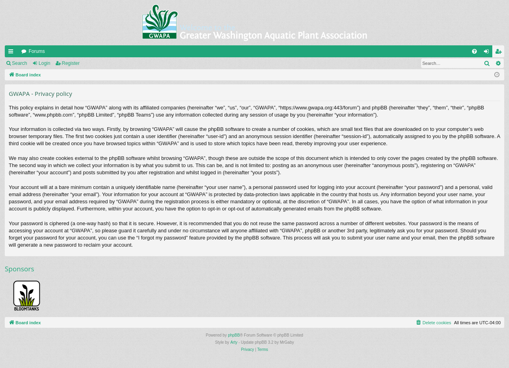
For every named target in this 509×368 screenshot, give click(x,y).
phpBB (234, 335)
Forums (37, 51)
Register (71, 63)
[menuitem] (474, 51)
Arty (233, 342)
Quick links (12, 53)
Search (19, 63)
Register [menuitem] (500, 53)
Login (44, 63)
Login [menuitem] (488, 53)
